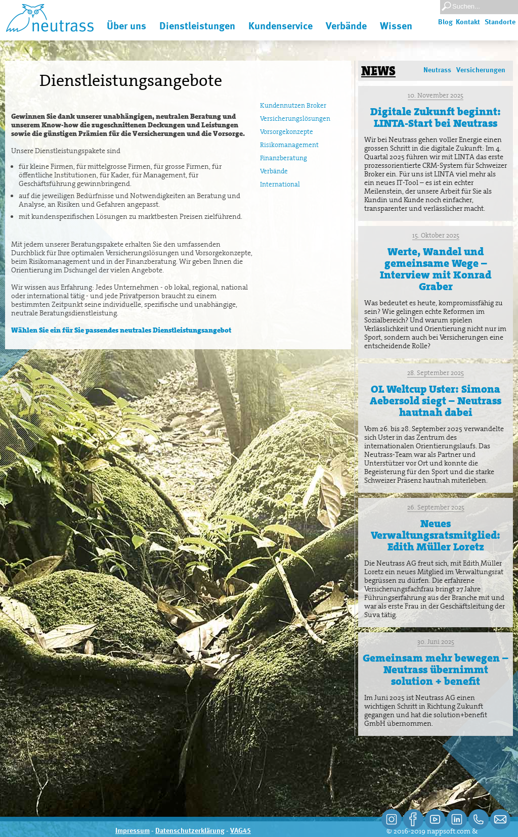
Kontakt (468, 22)
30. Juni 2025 (435, 641)
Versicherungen (480, 70)
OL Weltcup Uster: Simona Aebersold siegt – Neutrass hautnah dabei (435, 401)
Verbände (274, 171)
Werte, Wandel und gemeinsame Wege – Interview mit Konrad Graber (435, 269)
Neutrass (437, 70)
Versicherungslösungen (295, 118)
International (280, 184)
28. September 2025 (435, 372)
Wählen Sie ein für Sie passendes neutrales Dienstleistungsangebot (121, 330)
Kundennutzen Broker (293, 105)
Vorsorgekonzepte (286, 131)
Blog (445, 22)
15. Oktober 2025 (435, 235)
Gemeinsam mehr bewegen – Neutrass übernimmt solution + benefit (435, 669)
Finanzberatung (283, 158)
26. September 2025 (435, 507)
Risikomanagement (289, 145)
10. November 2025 (435, 95)
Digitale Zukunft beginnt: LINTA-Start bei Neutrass (435, 117)
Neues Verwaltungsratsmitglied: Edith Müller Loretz (435, 535)
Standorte (500, 22)
